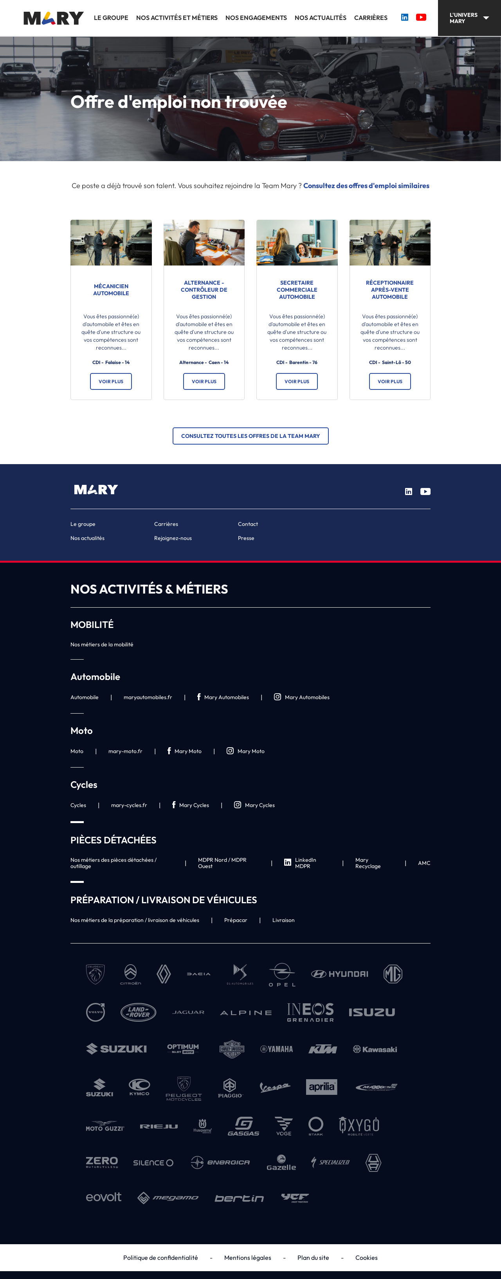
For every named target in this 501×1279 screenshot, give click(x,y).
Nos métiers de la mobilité (101, 644)
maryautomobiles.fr (148, 697)
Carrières (370, 18)
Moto (76, 751)
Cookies (366, 1257)
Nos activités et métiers (177, 18)
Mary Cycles (190, 805)
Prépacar (235, 920)
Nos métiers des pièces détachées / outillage (113, 863)
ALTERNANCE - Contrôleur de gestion (204, 289)
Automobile (84, 697)
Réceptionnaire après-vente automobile (390, 289)
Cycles (78, 805)
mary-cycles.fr (129, 805)
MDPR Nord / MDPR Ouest (222, 863)
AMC (424, 863)
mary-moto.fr (125, 751)
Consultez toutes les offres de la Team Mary (250, 435)
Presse (246, 538)
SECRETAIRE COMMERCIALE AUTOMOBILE (297, 289)
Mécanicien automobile (111, 290)
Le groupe (111, 18)
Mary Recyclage (368, 863)
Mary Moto (185, 751)
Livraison (283, 920)
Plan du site (313, 1257)
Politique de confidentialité (160, 1257)
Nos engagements (256, 18)
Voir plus (111, 381)
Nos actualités (320, 18)
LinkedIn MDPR (300, 863)
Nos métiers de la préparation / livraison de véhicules (134, 920)
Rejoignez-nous (173, 538)
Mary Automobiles (223, 697)
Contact (248, 524)
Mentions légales (247, 1257)
